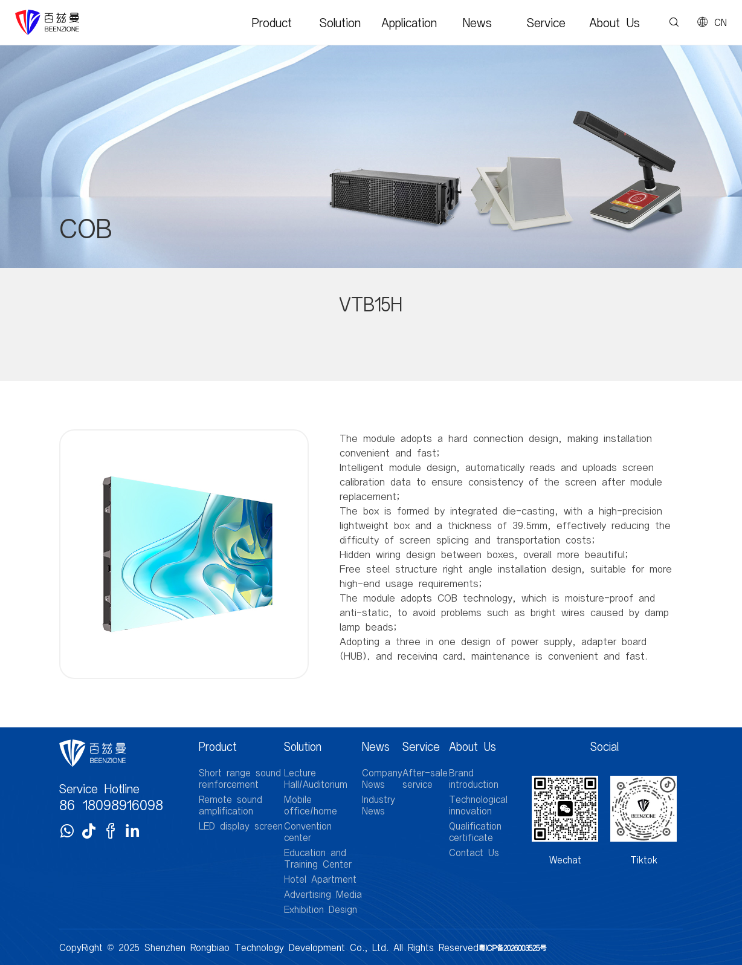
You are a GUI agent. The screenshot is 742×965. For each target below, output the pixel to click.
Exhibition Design (320, 909)
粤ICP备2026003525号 (512, 947)
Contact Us (474, 852)
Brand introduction (473, 778)
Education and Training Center (318, 857)
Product (272, 22)
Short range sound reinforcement (240, 778)
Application (409, 22)
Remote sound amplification (230, 804)
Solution (340, 22)
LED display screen (241, 825)
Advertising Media (323, 894)
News (477, 22)
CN (720, 22)
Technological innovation (478, 804)
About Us (614, 22)
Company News (382, 778)
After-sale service (425, 778)
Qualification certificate (475, 831)
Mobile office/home (310, 804)
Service (546, 22)
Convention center (308, 831)
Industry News (378, 804)
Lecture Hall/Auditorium (315, 778)
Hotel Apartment (320, 879)
